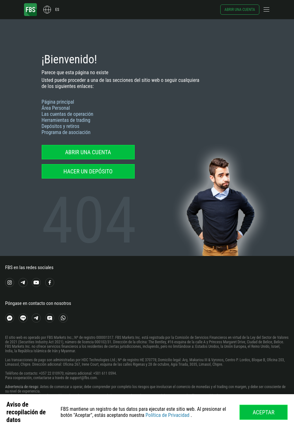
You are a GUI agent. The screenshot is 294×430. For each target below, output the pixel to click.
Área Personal (56, 108)
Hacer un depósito (88, 171)
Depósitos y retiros (61, 126)
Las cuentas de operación (68, 114)
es (57, 9)
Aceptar (263, 412)
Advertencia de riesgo (21, 387)
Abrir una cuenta (239, 9)
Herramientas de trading (66, 120)
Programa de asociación (66, 132)
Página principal (58, 102)
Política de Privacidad (167, 415)
